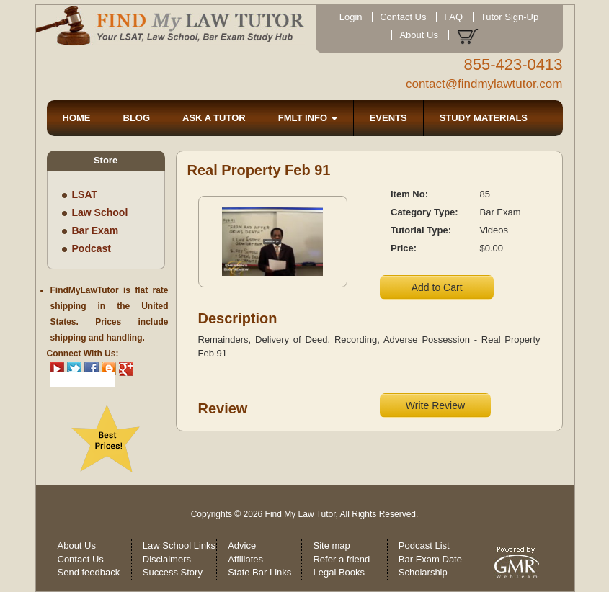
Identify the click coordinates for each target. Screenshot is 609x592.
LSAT (85, 194)
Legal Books (339, 572)
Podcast (91, 248)
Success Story (173, 572)
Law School (100, 212)
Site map (331, 545)
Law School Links (179, 545)
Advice (242, 545)
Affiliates (245, 559)
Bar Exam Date (430, 559)
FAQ (453, 17)
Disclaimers (167, 559)
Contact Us (403, 17)
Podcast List (424, 545)
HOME (77, 117)
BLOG (137, 117)
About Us (418, 35)
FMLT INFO (307, 117)
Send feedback (89, 572)
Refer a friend (341, 559)
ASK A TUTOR (214, 117)
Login (351, 17)
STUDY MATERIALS (484, 117)
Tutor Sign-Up (509, 17)
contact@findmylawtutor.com (484, 84)
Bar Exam (95, 230)
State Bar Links (259, 572)
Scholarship (423, 572)
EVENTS (388, 117)
